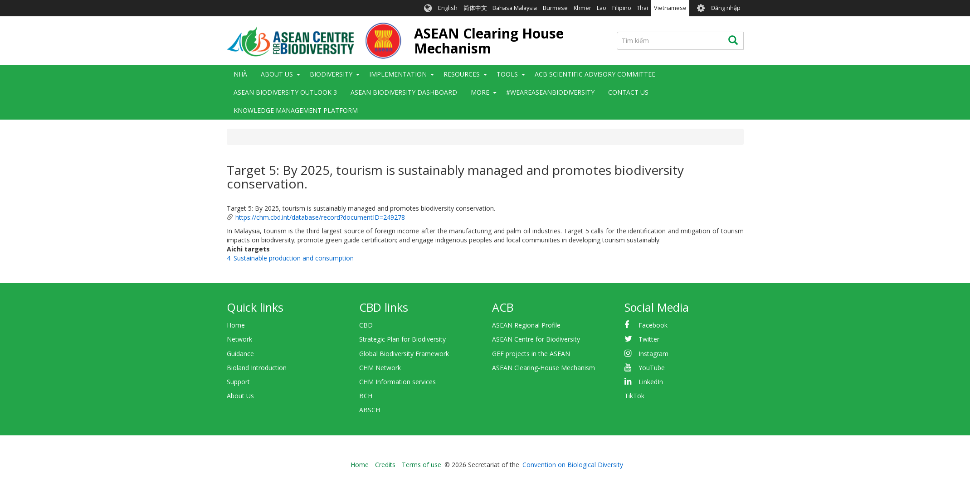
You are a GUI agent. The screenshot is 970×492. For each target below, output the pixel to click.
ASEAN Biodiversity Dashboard (404, 92)
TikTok (634, 395)
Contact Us (628, 92)
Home (236, 325)
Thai (642, 8)
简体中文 (475, 8)
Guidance (240, 353)
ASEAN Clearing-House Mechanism (543, 367)
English (448, 8)
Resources (462, 74)
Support (238, 381)
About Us (277, 74)
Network (239, 339)
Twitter (649, 339)
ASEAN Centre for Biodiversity (536, 339)
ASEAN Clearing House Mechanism (489, 41)
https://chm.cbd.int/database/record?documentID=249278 (320, 217)
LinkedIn (651, 381)
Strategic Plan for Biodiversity (402, 339)
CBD (366, 325)
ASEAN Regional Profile (526, 325)
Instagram (653, 353)
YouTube (652, 367)
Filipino (621, 8)
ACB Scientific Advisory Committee (595, 74)
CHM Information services (397, 381)
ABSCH (369, 409)
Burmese (555, 8)
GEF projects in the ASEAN (531, 353)
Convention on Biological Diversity (572, 464)
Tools (507, 74)
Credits (385, 464)
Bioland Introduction (257, 367)
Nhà (240, 74)
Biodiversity (331, 74)
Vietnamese (670, 8)
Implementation (398, 74)
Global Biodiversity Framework (404, 353)
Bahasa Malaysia (514, 8)
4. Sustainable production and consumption (290, 258)
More (480, 92)
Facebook (653, 325)
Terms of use (421, 464)
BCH (365, 395)
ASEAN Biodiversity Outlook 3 (285, 92)
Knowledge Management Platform (296, 110)
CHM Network (380, 367)
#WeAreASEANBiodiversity (550, 92)
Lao (601, 8)
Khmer (582, 8)
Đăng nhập (726, 8)
